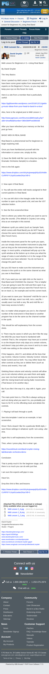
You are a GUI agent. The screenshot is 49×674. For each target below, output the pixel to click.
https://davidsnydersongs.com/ (13, 532)
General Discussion (11, 22)
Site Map (27, 658)
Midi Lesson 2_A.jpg (16, 509)
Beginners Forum (29, 22)
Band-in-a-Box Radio (35, 609)
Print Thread (22, 42)
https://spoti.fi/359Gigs (10, 534)
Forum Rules (34, 29)
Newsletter (26, 573)
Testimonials (32, 615)
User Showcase (33, 605)
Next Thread (39, 38)
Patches (30, 628)
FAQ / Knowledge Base (36, 631)
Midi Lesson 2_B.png (16, 512)
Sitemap (6, 619)
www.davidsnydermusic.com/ (12, 537)
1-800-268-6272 (24, 12)
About (5, 602)
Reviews (30, 619)
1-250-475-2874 (35, 12)
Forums (21, 19)
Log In (43, 18)
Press (5, 609)
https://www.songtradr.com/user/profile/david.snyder (21, 544)
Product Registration (35, 645)
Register (32, 18)
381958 (44, 47)
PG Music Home (7, 19)
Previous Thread (10, 38)
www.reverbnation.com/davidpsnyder (15, 539)
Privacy (18, 658)
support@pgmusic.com (38, 655)
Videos (29, 638)
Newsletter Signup (11, 631)
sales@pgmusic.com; (22, 655)
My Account (8, 641)
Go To (35, 42)
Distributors (8, 612)
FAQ (24, 33)
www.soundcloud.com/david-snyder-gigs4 (17, 542)
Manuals (30, 635)
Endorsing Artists (34, 612)
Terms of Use (7, 658)
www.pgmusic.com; (7, 655)
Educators (7, 615)
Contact (6, 605)
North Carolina (40, 58)
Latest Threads (20, 29)
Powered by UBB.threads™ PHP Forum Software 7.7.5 (24, 664)
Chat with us (23, 588)
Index (25, 38)
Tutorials (30, 642)
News (5, 628)
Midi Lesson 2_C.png (16, 515)
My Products (8, 644)
